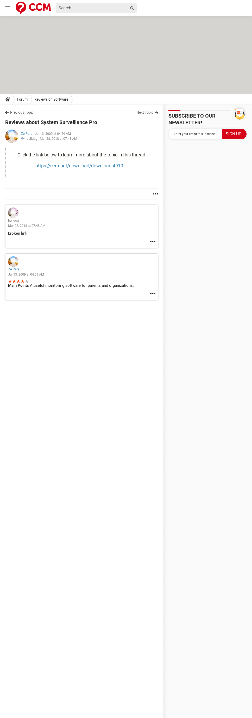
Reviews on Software (51, 99)
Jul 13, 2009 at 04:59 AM (26, 274)
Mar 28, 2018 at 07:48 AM (58, 139)
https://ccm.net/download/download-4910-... (81, 165)
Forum (22, 99)
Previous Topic (22, 112)
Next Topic (144, 112)
